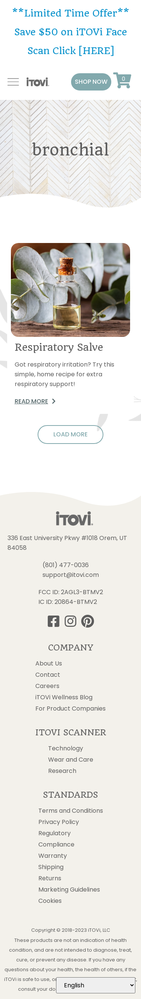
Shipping (51, 867)
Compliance (56, 844)
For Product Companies (70, 708)
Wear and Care (70, 760)
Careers (47, 686)
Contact (47, 675)
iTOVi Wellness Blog (63, 697)
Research (62, 771)
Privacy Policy (58, 822)
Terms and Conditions (70, 811)
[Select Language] (95, 985)
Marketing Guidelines (69, 889)
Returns (49, 878)
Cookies (50, 901)
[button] (91, 82)
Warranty (52, 856)
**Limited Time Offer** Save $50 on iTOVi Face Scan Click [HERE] (70, 32)
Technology (65, 748)
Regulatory (54, 833)
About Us (48, 663)
